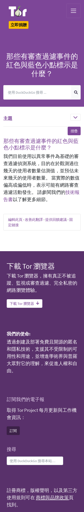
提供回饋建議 (56, 219)
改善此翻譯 (34, 219)
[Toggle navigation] (73, 11)
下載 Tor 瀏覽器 (24, 303)
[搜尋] (37, 92)
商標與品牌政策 (52, 498)
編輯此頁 (15, 219)
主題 (7, 118)
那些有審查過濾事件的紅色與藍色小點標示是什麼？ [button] (41, 144)
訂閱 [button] (13, 430)
